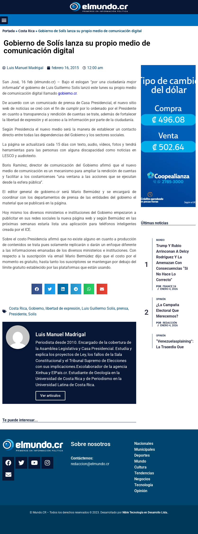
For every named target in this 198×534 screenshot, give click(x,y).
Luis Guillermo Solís (98, 308)
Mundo (140, 461)
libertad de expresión (62, 308)
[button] (4, 20)
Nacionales (143, 443)
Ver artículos (50, 395)
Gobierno (36, 308)
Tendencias (144, 473)
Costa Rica (26, 31)
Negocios (142, 479)
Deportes (142, 455)
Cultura (140, 467)
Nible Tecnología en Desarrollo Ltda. (145, 512)
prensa (122, 308)
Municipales (144, 449)
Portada (8, 31)
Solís (32, 314)
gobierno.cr (66, 93)
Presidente (18, 314)
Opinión (140, 491)
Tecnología (143, 485)
